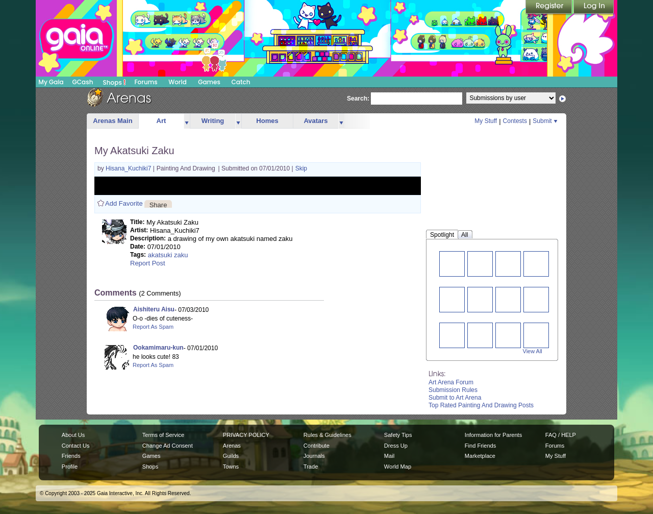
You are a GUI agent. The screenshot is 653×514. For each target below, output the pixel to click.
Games (209, 82)
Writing (213, 121)
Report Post (147, 263)
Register (549, 7)
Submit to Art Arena (455, 397)
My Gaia (50, 82)
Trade (311, 466)
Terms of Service (163, 435)
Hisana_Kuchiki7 (129, 168)
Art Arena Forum (451, 382)
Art (161, 121)
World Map (397, 466)
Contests (515, 121)
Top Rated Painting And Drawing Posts (481, 405)
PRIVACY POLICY (246, 435)
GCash (82, 82)
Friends (71, 456)
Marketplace (480, 456)
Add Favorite (124, 203)
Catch (241, 82)
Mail (389, 456)
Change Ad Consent (167, 446)
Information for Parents (493, 435)
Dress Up (396, 446)
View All (532, 351)
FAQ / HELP (560, 435)
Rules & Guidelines (327, 435)
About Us (73, 435)
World (177, 82)
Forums (145, 82)
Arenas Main (112, 121)
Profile (70, 466)
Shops (114, 82)
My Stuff (485, 121)
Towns (231, 466)
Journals (314, 456)
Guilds (231, 456)
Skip (301, 168)
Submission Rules (453, 390)
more (187, 121)
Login (593, 7)
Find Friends (480, 446)
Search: (358, 98)
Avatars (316, 121)
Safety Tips (398, 435)
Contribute (317, 446)
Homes (267, 121)
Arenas (232, 446)
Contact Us (76, 446)
